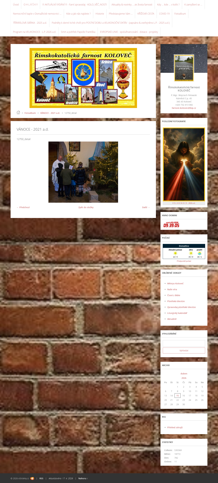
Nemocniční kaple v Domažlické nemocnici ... (37, 13)
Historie (100, 13)
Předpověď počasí (184, 261)
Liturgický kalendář (177, 313)
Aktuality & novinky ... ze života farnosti (132, 4)
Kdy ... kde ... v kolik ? (168, 4)
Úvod (16, 4)
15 (177, 395)
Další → (146, 207)
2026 (184, 378)
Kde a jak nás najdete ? (78, 13)
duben (184, 373)
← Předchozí (23, 207)
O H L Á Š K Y (31, 4)
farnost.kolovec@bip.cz (184, 107)
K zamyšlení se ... (193, 4)
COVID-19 (164, 13)
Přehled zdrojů (175, 427)
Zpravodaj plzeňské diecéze (181, 307)
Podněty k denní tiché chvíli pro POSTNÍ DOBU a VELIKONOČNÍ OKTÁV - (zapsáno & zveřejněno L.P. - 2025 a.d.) (111, 22)
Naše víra (172, 289)
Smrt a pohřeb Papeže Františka (78, 32)
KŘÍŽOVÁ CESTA (145, 13)
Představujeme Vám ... (121, 13)
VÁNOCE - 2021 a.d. (50, 112)
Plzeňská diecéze (176, 301)
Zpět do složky (86, 207)
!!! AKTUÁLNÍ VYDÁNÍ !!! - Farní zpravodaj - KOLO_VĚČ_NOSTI (74, 4)
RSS (41, 478)
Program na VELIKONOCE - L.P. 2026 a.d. (34, 32)
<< (165, 373)
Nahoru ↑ (83, 478)
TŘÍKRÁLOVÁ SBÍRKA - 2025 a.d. (30, 22)
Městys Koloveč (175, 283)
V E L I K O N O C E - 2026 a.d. (183, 203)
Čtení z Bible (173, 295)
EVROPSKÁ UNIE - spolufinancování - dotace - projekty (129, 32)
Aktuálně (172, 318)
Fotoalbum (180, 13)
